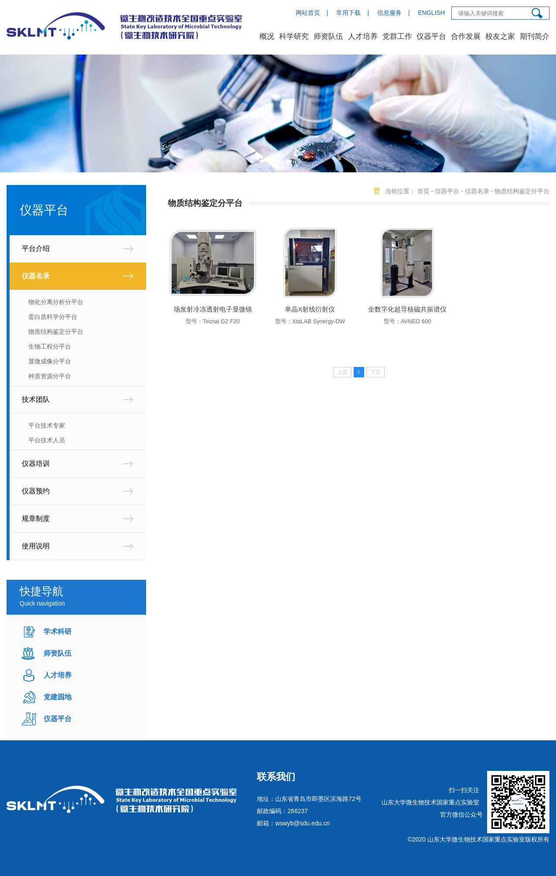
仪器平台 (431, 36)
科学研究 (294, 36)
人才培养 (363, 36)
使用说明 (36, 546)
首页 (423, 191)
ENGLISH (431, 12)
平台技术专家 (46, 425)
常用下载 (348, 12)
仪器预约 (36, 491)
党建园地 (58, 697)
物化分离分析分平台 (55, 301)
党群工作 (397, 36)
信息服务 (389, 12)
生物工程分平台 (49, 346)
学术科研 (58, 631)
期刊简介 (534, 36)
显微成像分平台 (49, 361)
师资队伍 (328, 36)
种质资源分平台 (49, 376)
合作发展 (466, 36)
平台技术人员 (46, 440)
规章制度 (36, 518)
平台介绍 (36, 248)
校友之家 (500, 36)
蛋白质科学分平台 (52, 316)
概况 (266, 36)
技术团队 (36, 399)
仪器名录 (36, 276)
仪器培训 (36, 463)
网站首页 (308, 12)
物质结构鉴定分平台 (55, 331)
